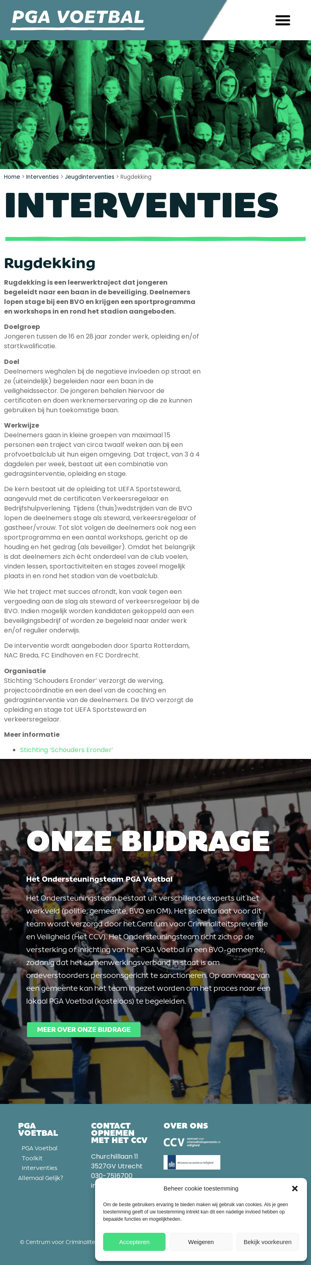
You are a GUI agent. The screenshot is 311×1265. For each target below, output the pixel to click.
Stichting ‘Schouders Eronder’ (66, 749)
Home (12, 177)
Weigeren (201, 1241)
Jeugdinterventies (89, 177)
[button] (295, 1188)
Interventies (42, 177)
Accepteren (134, 1241)
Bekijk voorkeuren (268, 1241)
